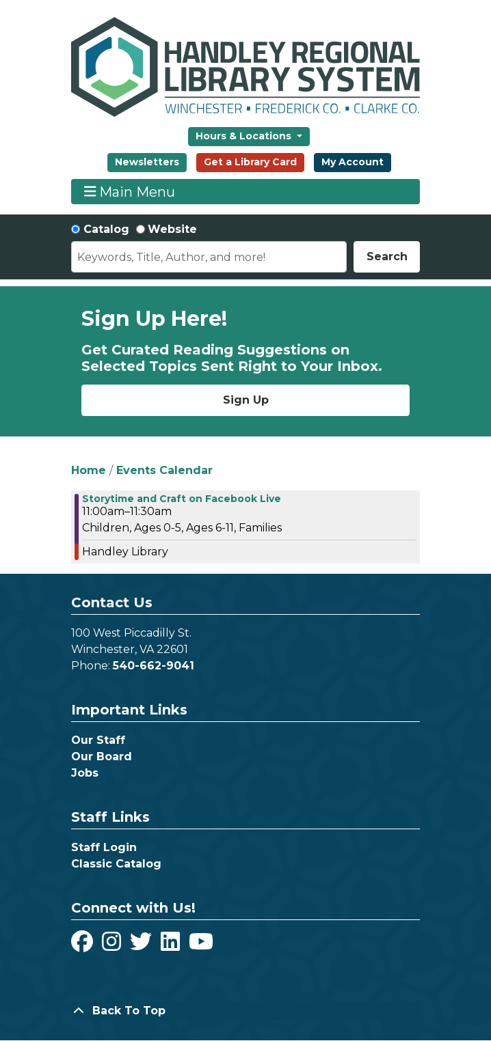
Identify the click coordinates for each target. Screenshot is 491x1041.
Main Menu (130, 191)
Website (172, 229)
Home (88, 470)
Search (387, 256)
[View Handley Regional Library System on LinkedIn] (172, 945)
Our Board (101, 756)
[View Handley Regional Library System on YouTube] (201, 945)
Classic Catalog (116, 863)
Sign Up (246, 399)
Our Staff (98, 740)
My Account (352, 162)
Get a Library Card (250, 162)
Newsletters (147, 162)
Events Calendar (164, 470)
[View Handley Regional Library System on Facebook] (83, 945)
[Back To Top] (245, 1011)
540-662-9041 (153, 665)
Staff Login (104, 847)
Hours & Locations (245, 136)
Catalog (106, 229)
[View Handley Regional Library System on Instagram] (113, 945)
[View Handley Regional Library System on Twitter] (142, 945)
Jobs (84, 772)
